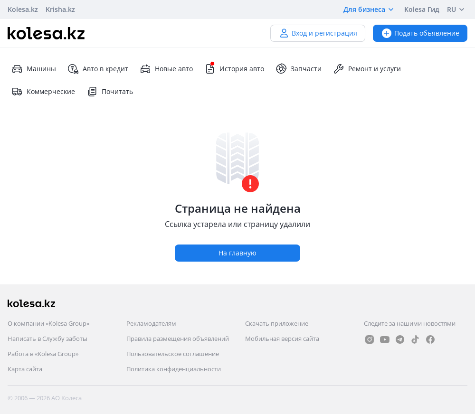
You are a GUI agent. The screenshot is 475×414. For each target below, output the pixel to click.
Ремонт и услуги (367, 69)
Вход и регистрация (317, 33)
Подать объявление (420, 33)
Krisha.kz (60, 9)
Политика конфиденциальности (173, 369)
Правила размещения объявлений (177, 338)
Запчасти (299, 69)
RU (457, 9)
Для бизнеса (370, 9)
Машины (33, 69)
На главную (237, 252)
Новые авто (166, 69)
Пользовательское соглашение (172, 353)
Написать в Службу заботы (47, 338)
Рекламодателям (151, 323)
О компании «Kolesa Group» (48, 323)
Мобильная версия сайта (282, 338)
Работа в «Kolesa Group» (43, 353)
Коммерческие (43, 91)
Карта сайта (25, 369)
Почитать (109, 91)
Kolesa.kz (23, 9)
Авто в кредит (97, 69)
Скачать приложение (276, 323)
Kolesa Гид (421, 9)
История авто (234, 69)
